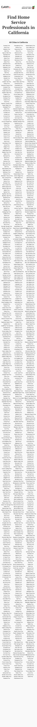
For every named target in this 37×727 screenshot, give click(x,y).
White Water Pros (30, 613)
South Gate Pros (30, 394)
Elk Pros (7, 578)
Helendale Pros (18, 130)
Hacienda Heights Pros (18, 108)
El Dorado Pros (6, 562)
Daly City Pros (6, 479)
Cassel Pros (6, 345)
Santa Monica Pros (30, 315)
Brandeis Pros (6, 233)
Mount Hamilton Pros (18, 503)
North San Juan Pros (18, 568)
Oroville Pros (18, 625)
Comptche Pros (6, 423)
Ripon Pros (30, 188)
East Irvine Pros (6, 548)
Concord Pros (6, 427)
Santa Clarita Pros (30, 307)
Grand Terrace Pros (18, 74)
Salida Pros (30, 224)
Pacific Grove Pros (18, 631)
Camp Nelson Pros (6, 300)
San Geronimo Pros (30, 253)
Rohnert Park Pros (30, 199)
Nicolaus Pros (18, 551)
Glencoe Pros (18, 54)
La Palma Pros (18, 253)
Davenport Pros (6, 486)
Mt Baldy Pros (18, 515)
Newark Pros (18, 535)
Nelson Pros (18, 528)
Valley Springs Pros (30, 539)
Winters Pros (30, 638)
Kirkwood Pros (18, 231)
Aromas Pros (6, 119)
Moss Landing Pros (18, 499)
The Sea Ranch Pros (30, 472)
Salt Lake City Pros (30, 228)
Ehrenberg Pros (6, 555)
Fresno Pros (7, 665)
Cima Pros (6, 387)
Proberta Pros (30, 127)
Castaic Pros (7, 347)
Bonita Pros (6, 219)
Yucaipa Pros (30, 669)
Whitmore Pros (30, 616)
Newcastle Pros (18, 541)
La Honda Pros (18, 246)
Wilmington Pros (30, 629)
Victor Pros (30, 555)
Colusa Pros (7, 421)
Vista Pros (30, 566)
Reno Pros (30, 166)
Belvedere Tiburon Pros (7, 175)
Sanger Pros (30, 300)
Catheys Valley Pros (6, 356)
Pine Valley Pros (30, 71)
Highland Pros (18, 143)
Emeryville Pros (6, 588)
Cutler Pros (6, 474)
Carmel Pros (7, 329)
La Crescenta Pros (18, 240)
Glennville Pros (18, 63)
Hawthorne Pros (18, 123)
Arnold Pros (7, 118)
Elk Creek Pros (6, 580)
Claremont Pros (6, 392)
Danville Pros (6, 483)
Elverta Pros (7, 586)
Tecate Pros (30, 459)
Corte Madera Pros (6, 441)
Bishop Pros (7, 203)
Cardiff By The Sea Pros (7, 325)
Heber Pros (18, 128)
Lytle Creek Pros (18, 381)
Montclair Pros (18, 475)
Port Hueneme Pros (30, 110)
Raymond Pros (30, 150)
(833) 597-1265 (26, 8)
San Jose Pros (30, 259)
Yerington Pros (30, 656)
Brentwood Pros (7, 240)
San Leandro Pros (30, 264)
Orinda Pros (18, 618)
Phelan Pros (30, 58)
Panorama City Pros (18, 656)
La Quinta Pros (18, 257)
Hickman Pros (18, 141)
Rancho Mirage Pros (30, 141)
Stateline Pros (30, 412)
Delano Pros (7, 495)
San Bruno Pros (30, 239)
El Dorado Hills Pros (6, 564)
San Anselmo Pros (30, 233)
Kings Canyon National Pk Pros (20, 228)
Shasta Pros (30, 344)
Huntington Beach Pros (18, 165)
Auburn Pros (7, 136)
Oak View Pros (18, 580)
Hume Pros (18, 163)
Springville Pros (30, 405)
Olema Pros (18, 604)
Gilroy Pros (18, 51)
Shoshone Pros (30, 356)
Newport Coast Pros (18, 548)
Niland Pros (18, 553)
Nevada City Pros (18, 530)
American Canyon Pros (6, 85)
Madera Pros (18, 385)
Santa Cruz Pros (30, 309)
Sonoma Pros (30, 385)
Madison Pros (18, 387)
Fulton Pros (6, 669)
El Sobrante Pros (7, 577)
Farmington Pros (7, 618)
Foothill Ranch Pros (6, 640)
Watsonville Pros (30, 584)
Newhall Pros (18, 542)
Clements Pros (6, 403)
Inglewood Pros (18, 181)
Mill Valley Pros (18, 447)
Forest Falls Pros (7, 642)
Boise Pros (6, 215)
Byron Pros (6, 271)
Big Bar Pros (7, 192)
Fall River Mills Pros (6, 613)
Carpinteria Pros (7, 336)
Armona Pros (6, 116)
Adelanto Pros (6, 49)
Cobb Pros (6, 412)
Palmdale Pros (18, 645)
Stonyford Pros (30, 423)
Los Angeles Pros (18, 358)
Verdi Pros (30, 550)
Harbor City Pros (18, 114)
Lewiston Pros (18, 315)
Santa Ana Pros (30, 302)
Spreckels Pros (30, 401)
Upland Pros (30, 524)
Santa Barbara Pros (30, 304)
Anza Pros (6, 101)
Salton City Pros (30, 230)
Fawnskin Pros (6, 620)
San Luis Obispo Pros (30, 271)
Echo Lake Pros (6, 550)
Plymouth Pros (30, 96)
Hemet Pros (18, 132)
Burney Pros (7, 264)
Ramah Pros (30, 132)
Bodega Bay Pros (7, 212)
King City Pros (18, 224)
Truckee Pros (30, 503)
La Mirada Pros (18, 251)
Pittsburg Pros (30, 80)
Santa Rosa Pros (30, 320)
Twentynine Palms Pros (30, 513)
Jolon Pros (18, 206)
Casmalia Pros (6, 342)
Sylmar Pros (30, 448)
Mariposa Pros (18, 405)
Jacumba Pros (18, 195)
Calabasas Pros (6, 277)
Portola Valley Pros (30, 116)
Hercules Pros (18, 136)
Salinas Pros (30, 226)
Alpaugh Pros (6, 69)
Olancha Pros (18, 600)
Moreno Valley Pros (18, 490)
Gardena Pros (6, 678)
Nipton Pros (18, 557)
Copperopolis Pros (6, 430)
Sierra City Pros (30, 358)
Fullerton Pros (6, 667)
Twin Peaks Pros (30, 517)
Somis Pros (30, 383)
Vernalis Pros (30, 553)
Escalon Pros (6, 597)
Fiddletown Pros (6, 625)
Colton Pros (6, 418)
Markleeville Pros (18, 407)
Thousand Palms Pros (30, 479)
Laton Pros (18, 296)
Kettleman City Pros (18, 221)
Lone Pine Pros (18, 347)
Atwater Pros (6, 132)
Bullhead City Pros (6, 259)
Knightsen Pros (18, 235)
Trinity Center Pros (30, 499)
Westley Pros (30, 604)
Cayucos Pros (6, 358)
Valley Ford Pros (30, 537)
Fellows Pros (7, 622)
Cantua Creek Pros (6, 315)
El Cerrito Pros (6, 560)
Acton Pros (6, 47)
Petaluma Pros (30, 56)
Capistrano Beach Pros (6, 322)
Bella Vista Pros (6, 170)
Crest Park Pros (6, 461)
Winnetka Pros (30, 636)
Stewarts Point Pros (30, 418)
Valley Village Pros (30, 541)
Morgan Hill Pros (18, 492)
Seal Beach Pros (30, 333)
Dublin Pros (6, 532)
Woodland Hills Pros (30, 651)
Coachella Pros (6, 409)
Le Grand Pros (18, 304)
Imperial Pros (18, 172)
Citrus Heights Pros (6, 389)
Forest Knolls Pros (6, 644)
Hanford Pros (18, 112)
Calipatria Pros (6, 284)
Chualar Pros (6, 383)
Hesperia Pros (18, 139)
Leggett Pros (18, 307)
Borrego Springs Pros (6, 226)
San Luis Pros (30, 269)
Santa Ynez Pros (30, 322)
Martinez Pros (18, 412)
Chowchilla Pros (7, 381)
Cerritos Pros (6, 369)
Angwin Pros (7, 94)
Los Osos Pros (18, 367)
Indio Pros (18, 179)
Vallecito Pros (30, 532)
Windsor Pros (30, 635)
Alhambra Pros (6, 63)
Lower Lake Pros (18, 372)
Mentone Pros (18, 436)
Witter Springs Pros (30, 642)
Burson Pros (7, 266)
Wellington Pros (30, 591)
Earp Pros (6, 546)
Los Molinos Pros (18, 363)
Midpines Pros (18, 443)
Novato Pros (18, 573)
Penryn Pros (30, 51)
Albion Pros (6, 62)
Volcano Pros (30, 568)
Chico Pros (6, 376)
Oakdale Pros (18, 582)
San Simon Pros (30, 295)
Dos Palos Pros (6, 519)
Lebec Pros (18, 306)
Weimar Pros (30, 588)
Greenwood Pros (18, 87)
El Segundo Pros (7, 575)
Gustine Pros (18, 107)
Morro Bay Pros (18, 495)
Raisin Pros (30, 130)
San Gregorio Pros (30, 255)
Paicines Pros (18, 638)
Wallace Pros (30, 569)
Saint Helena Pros (30, 222)
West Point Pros (30, 598)
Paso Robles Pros (18, 671)
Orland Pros (18, 620)
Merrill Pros (18, 441)
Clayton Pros (7, 396)
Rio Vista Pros (30, 186)
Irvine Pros (18, 188)
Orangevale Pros (18, 615)
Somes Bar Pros (30, 381)
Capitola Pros (6, 324)
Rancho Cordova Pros (30, 137)
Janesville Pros (18, 201)
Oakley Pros (18, 588)
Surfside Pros (30, 447)
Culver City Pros (7, 470)
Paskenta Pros (18, 669)
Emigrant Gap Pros (6, 589)
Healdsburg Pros (18, 127)
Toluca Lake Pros (30, 483)
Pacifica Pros (18, 635)
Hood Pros (18, 155)
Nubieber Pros (18, 575)
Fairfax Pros (7, 609)
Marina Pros (18, 401)
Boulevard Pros (6, 230)
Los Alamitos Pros (18, 353)
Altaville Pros (7, 78)
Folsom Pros (7, 636)
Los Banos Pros (18, 360)
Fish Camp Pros (6, 633)
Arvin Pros (6, 127)
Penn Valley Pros (30, 47)
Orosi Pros (18, 624)
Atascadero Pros (7, 128)
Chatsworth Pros (7, 371)
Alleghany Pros (6, 67)
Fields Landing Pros (6, 627)
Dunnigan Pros (6, 539)
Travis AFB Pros (30, 495)
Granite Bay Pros (18, 76)
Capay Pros (6, 320)
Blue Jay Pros (6, 206)
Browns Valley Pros (6, 249)
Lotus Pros (18, 371)
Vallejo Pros (30, 533)
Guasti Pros (18, 99)
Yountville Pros (30, 665)
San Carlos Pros (30, 240)
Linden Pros (18, 322)
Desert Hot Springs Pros (7, 504)
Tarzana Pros (30, 457)
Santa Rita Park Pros (30, 318)
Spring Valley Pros (30, 403)
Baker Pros (6, 148)
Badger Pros (7, 146)
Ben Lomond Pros (6, 177)
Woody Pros (30, 653)
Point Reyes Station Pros (31, 101)
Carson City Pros (7, 340)
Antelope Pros (6, 98)
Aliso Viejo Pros (6, 65)
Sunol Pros (30, 443)
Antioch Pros (7, 99)
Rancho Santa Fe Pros (30, 145)
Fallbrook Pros (6, 615)
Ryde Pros (30, 219)
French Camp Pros (6, 662)
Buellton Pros (6, 255)
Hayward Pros (18, 125)
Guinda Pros (18, 103)
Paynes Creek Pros (18, 676)
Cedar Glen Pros (7, 362)
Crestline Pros (6, 463)
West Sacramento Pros (30, 600)
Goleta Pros (18, 65)
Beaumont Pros (6, 165)
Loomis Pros (18, 351)
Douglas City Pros (6, 522)
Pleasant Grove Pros (30, 90)
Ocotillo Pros (18, 597)
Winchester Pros (30, 633)
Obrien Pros (18, 591)
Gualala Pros (18, 98)
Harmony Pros (18, 116)
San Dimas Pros (30, 246)
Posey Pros (30, 118)
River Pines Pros (30, 190)
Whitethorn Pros (30, 615)
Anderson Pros (6, 89)
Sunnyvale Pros (30, 441)
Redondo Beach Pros (30, 157)
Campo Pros (7, 306)
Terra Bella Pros (30, 470)
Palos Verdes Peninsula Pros (20, 654)
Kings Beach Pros (18, 226)
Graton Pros (18, 80)
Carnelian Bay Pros (6, 334)
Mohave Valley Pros (18, 466)
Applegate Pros (6, 107)
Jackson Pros (18, 193)
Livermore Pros (18, 329)
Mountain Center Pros (18, 510)
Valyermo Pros (30, 542)
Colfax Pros (6, 414)
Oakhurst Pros (18, 584)
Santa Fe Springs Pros (30, 311)
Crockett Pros (6, 466)
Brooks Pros (7, 248)
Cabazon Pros (6, 273)
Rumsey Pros (30, 213)
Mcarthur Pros (18, 419)
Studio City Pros (30, 427)
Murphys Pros (18, 517)
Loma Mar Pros (18, 342)
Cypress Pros (6, 475)
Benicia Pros (7, 179)
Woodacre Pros (30, 644)
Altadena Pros (6, 76)
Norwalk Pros (18, 571)
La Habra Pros (18, 244)
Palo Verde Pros (18, 651)
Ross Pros (30, 206)
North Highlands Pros (18, 560)
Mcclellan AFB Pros (18, 421)
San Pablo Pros (30, 284)
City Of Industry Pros (7, 391)
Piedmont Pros (30, 63)
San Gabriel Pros (30, 251)
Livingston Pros (18, 331)
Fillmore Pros (6, 629)
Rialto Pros (30, 174)
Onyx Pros (18, 609)
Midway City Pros (18, 445)
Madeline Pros (18, 383)
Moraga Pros (18, 488)
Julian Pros (18, 210)
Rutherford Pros (30, 217)
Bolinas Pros (7, 217)
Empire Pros (7, 591)
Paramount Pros (18, 662)
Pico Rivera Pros (30, 62)
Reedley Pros (30, 165)
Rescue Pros (30, 170)
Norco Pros (18, 559)
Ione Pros (18, 186)
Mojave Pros (18, 468)
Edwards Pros (6, 553)
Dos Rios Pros (6, 521)
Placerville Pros (30, 85)
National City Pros (18, 522)
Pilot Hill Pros (30, 67)
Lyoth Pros (18, 380)
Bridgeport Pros (6, 242)
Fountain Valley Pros (7, 656)
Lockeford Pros (18, 334)
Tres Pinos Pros (30, 497)
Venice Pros (30, 546)
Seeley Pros (30, 340)
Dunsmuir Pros (6, 541)
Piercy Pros (30, 65)
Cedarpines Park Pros (6, 365)
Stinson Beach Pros (30, 419)
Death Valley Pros (6, 490)
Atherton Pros (6, 130)
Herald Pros (18, 134)
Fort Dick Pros (6, 653)
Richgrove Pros (30, 175)
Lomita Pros (18, 344)
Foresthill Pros (6, 647)
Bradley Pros (7, 231)
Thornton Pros (30, 475)
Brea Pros (6, 239)
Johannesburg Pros (18, 204)
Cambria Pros (6, 293)
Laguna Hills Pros (18, 266)
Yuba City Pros (30, 667)
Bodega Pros (7, 210)
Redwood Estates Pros (30, 161)
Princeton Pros (30, 125)
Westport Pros (30, 609)
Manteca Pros (18, 394)
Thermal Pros (30, 474)
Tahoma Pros (30, 454)
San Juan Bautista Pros (30, 260)
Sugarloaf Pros (30, 428)
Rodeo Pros (30, 197)
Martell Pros (18, 410)
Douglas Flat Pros (6, 524)
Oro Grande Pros (18, 622)
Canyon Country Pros (6, 318)
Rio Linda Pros (30, 183)
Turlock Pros (30, 508)
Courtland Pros (6, 450)
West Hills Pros (30, 595)
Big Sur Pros (7, 199)
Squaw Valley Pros (30, 407)
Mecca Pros (18, 428)
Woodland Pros (30, 649)
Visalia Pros (30, 564)
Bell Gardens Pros (6, 168)
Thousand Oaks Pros (30, 477)
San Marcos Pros (30, 275)
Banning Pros (6, 155)
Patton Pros (18, 673)
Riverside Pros (30, 193)
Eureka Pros (7, 604)
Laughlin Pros (18, 298)
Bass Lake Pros (6, 163)
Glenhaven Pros (18, 60)
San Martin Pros (30, 278)
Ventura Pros (30, 548)
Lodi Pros (18, 338)
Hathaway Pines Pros (18, 119)
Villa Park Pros (30, 560)
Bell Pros (6, 166)
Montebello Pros (18, 477)
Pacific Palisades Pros (18, 633)
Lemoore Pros (18, 313)
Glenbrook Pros (18, 52)
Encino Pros (7, 595)
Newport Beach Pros (18, 546)
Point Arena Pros (30, 98)
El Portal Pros (6, 573)
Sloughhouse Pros (30, 367)
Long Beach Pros (18, 349)
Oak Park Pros (18, 578)
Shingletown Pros (30, 354)
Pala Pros (18, 640)
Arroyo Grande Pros (7, 121)
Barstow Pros (6, 161)
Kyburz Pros (18, 237)
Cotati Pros (6, 445)
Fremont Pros (6, 660)
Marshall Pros (18, 409)
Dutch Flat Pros (6, 542)
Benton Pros (7, 181)
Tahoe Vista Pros (30, 452)
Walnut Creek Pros (30, 573)
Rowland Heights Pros (30, 212)
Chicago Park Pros (6, 374)
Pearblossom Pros (18, 678)
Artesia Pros (7, 123)
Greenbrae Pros (18, 83)
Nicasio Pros (18, 550)
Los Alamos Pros (18, 354)
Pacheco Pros (18, 629)
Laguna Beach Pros (18, 264)
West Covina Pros (30, 593)
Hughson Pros (18, 161)
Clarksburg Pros (7, 394)
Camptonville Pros (6, 309)
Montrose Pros (18, 485)
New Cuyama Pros (18, 533)
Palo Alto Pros (18, 647)
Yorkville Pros (30, 663)
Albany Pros (7, 60)
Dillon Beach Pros (6, 512)
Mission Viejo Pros (18, 461)
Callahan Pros (6, 287)
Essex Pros (6, 602)
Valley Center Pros (30, 535)
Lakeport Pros (18, 280)
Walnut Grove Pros (30, 575)
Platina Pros (30, 87)
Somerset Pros (30, 380)
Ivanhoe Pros (18, 192)
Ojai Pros (18, 598)
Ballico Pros (6, 154)
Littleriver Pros (18, 325)
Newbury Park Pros (18, 539)
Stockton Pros (30, 421)
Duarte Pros (7, 530)
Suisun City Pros (30, 430)
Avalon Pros (7, 137)
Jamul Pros (18, 199)
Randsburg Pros (30, 148)
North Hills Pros (18, 562)
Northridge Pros (18, 569)
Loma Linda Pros (18, 340)
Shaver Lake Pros (30, 347)
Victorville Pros (30, 557)
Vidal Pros (30, 559)
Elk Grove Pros (6, 582)
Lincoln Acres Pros (18, 320)
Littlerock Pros (18, 327)
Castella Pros (7, 349)
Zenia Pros (30, 676)
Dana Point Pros (7, 481)
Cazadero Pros (6, 360)
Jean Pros (18, 203)
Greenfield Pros (18, 85)
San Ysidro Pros (30, 296)
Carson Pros (7, 338)
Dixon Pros (6, 515)
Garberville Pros (7, 673)
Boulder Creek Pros (6, 228)
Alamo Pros (6, 58)
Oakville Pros (18, 589)
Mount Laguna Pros (18, 506)
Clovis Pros (6, 407)
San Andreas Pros (30, 231)
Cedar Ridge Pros (7, 363)
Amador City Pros (6, 81)
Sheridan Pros (30, 349)
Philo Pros (30, 60)
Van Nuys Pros (30, 544)
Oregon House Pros (18, 616)
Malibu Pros (18, 389)
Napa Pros (18, 521)
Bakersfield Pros (7, 150)
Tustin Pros (30, 510)
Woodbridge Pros (30, 645)
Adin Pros (6, 51)
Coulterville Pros (7, 448)
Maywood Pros (18, 418)
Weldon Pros (30, 589)
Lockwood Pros (18, 336)
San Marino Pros (30, 277)
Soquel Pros (30, 389)
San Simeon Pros (30, 293)
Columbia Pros (6, 419)
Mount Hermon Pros (18, 504)
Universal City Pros (30, 522)
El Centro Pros (6, 559)
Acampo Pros (6, 45)
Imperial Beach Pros (18, 174)
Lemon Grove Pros (18, 311)
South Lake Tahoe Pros (30, 396)
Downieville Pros (7, 528)
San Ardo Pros (30, 235)
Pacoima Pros (18, 636)
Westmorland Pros (30, 607)
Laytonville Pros (18, 302)
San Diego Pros (30, 244)
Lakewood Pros (18, 286)
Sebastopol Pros (30, 338)
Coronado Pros (6, 439)
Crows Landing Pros (6, 468)
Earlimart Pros (6, 544)
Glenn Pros (18, 62)
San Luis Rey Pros (30, 273)
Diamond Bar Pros (6, 508)
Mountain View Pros (18, 513)
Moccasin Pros (18, 463)
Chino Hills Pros (6, 380)
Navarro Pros (18, 524)
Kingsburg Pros (18, 230)
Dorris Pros (6, 517)
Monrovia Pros (18, 472)
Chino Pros (6, 378)
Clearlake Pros (6, 398)
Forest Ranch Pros (6, 645)
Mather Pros (18, 414)
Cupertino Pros (6, 472)
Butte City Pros (6, 268)
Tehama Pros (30, 463)
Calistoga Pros (6, 286)
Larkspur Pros (18, 293)
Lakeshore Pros (18, 282)
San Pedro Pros (30, 286)
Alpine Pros (6, 71)
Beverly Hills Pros (6, 188)
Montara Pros (18, 474)
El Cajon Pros (6, 557)
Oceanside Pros (18, 595)
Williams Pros (30, 622)
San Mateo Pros (30, 280)
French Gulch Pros (6, 663)
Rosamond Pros (30, 201)
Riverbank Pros (30, 192)
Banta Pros (6, 157)
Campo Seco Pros (6, 307)
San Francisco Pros (30, 249)
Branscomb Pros (7, 235)
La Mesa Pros (18, 249)
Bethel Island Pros (6, 186)
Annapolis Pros (6, 96)
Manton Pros (18, 396)
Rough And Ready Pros (30, 208)
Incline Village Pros (18, 175)
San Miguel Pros (30, 282)
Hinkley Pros (18, 146)
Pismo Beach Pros (30, 78)
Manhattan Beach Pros (18, 392)
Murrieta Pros (18, 519)
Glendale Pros (18, 56)
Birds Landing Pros (6, 201)
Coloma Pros (7, 416)
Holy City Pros (18, 152)
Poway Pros (30, 121)
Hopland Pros (18, 157)
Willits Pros (30, 624)
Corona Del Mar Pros (7, 437)
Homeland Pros (18, 154)
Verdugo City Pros (30, 551)
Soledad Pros (30, 376)
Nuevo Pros (18, 577)
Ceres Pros (6, 367)
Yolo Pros (30, 660)
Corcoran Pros (6, 432)
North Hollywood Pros (18, 564)
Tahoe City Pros (30, 450)
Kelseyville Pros (18, 215)
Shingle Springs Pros (30, 353)
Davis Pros (6, 488)
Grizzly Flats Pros (18, 90)
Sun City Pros (30, 436)
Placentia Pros (30, 83)
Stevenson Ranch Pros (30, 414)
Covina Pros (7, 454)
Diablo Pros (6, 506)
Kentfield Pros (18, 217)
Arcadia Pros (7, 112)
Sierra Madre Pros (30, 360)
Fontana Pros (6, 638)
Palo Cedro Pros (18, 649)
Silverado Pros (30, 362)
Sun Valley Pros (30, 437)
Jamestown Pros (18, 197)
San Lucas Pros (30, 268)
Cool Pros (6, 428)
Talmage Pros (30, 456)
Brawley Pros (6, 237)
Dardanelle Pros (6, 485)
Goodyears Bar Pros (18, 69)
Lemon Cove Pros (18, 309)
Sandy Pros (30, 298)
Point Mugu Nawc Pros (30, 99)
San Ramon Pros (30, 291)
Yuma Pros (30, 673)
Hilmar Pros (18, 145)
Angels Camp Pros (6, 90)
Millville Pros (18, 450)
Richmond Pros (30, 177)
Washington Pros (30, 580)
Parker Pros (18, 663)
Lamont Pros (18, 287)
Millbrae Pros (18, 448)
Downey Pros (6, 526)
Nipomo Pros (18, 555)
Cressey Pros (6, 459)
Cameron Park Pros (6, 295)
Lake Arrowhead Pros (18, 271)
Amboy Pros (7, 83)
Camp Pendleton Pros (6, 302)
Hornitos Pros (18, 159)
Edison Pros (6, 551)
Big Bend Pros (6, 197)
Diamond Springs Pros (6, 510)
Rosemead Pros (30, 203)
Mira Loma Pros (18, 456)
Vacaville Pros (30, 528)
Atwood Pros (7, 134)
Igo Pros (18, 170)
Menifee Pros (18, 432)
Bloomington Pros (6, 204)
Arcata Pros (7, 114)
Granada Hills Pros (18, 72)
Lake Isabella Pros (18, 278)
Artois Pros (6, 125)
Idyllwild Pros (18, 168)
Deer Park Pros (6, 492)
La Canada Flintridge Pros (19, 239)
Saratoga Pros (30, 327)
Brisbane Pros (6, 244)
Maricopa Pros (18, 400)
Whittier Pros (30, 618)
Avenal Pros (7, 139)
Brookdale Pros (6, 246)
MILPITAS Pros (18, 452)
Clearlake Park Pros (6, 401)
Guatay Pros (18, 101)
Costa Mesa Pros (7, 443)
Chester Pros (7, 372)
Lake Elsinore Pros (18, 273)
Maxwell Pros (18, 416)
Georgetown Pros (18, 45)
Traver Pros (30, 494)
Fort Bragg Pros (6, 651)
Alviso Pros (6, 80)
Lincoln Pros (18, 318)
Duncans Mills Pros (6, 537)
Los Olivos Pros (18, 365)
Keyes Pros (18, 222)
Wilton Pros (30, 631)
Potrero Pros (30, 119)
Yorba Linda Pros (30, 662)
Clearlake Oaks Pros (6, 400)
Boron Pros (6, 224)
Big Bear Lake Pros (6, 195)
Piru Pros (30, 76)
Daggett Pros (7, 477)
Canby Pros (6, 311)
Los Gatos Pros (18, 362)
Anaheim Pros (6, 87)
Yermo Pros (30, 658)
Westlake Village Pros (30, 602)
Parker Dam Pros (18, 665)
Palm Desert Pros (18, 642)
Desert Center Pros (6, 503)
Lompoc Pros (18, 345)
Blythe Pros (6, 208)
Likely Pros (18, 316)
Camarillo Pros (6, 291)
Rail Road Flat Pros (30, 128)
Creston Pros (6, 465)
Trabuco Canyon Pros (30, 490)
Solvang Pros (30, 378)
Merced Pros (18, 437)
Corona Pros (7, 436)
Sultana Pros (30, 432)
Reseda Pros (30, 172)
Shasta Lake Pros (30, 345)
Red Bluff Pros (30, 152)
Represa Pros (30, 168)
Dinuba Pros (7, 513)
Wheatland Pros (30, 611)
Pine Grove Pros (30, 69)
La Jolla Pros (18, 248)
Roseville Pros (30, 204)
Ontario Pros (18, 607)
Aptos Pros (6, 108)
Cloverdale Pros (6, 405)
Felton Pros (6, 624)
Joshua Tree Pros (18, 208)
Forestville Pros (6, 649)
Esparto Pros (7, 600)
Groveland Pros (18, 92)
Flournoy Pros (6, 635)
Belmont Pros (6, 174)
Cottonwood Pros (6, 447)
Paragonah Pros (18, 660)
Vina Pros (30, 562)
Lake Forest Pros (18, 275)
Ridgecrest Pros (30, 179)
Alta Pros (6, 72)
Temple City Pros (30, 466)
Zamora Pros (30, 674)
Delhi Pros (6, 497)
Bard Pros (6, 159)
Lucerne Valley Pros (18, 376)
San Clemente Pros (30, 242)
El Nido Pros (7, 571)
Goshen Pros (18, 71)
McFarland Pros (18, 425)
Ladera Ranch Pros (18, 260)
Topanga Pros (30, 486)
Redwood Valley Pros (30, 163)
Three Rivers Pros (30, 481)
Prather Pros (30, 123)
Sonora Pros (30, 387)
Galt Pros (6, 671)
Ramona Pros (30, 134)
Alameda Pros (6, 56)
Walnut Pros (30, 571)
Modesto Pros (18, 465)
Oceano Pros (18, 593)
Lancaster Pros (18, 289)
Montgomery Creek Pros (19, 483)
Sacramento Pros (30, 221)
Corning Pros (6, 434)
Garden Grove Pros (6, 674)
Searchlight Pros (30, 334)
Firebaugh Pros (6, 631)
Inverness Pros (18, 183)
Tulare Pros (30, 506)
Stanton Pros (30, 410)
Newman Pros (18, 544)
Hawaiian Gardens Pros (18, 121)
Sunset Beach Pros (30, 445)
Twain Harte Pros (30, 512)
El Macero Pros (6, 568)
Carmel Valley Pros (6, 331)
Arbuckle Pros (6, 110)
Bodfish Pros (7, 213)
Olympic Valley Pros (18, 606)
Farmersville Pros (6, 616)
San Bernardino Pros (30, 237)
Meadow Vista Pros (18, 427)
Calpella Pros (6, 289)
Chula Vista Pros (7, 385)
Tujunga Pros (30, 504)
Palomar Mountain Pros (18, 653)
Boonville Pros (6, 222)
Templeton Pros (30, 468)
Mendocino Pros (18, 430)
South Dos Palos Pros (30, 391)
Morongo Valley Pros (18, 494)
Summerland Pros (30, 434)
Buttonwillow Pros (6, 269)
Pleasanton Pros (30, 94)
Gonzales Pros (18, 67)
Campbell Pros (6, 304)
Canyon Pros (7, 316)
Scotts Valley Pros (30, 331)
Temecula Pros (30, 465)
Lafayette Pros (18, 262)
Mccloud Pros (18, 423)
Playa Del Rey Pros (30, 89)
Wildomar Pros (30, 620)
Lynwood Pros (18, 378)
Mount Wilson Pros (18, 508)
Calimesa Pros (6, 282)
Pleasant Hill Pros (30, 92)
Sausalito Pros (30, 329)
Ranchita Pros (30, 136)
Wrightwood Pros (30, 654)
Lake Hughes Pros (18, 277)
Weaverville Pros (30, 586)
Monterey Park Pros (18, 481)
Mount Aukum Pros (18, 501)
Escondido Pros (6, 598)
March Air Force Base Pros (19, 398)
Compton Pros (6, 425)
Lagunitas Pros (18, 269)
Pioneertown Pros (30, 74)
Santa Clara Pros (30, 306)
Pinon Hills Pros (30, 72)
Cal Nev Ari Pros (7, 275)
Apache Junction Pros (6, 103)
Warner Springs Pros (30, 577)
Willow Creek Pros (30, 625)
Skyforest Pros (30, 365)
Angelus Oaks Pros (6, 92)
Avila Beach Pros (7, 143)
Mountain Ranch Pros (18, 512)
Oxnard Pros (18, 627)
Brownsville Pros (7, 251)
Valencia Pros (30, 530)
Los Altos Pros (18, 356)
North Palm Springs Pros (19, 566)
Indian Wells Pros (18, 177)
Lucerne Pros (18, 374)
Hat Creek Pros (18, 118)
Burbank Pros (6, 260)
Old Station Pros (18, 602)
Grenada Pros (18, 89)
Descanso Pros (6, 501)
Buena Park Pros (7, 257)
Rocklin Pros (30, 195)
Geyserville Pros (18, 49)
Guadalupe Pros (18, 96)
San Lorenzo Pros (30, 266)
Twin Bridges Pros (30, 515)
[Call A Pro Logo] (5, 8)
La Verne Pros (18, 259)
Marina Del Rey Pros (18, 403)
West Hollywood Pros (30, 597)
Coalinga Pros (6, 410)
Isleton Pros (18, 190)
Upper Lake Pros (30, 526)
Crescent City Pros (6, 457)
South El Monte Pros (30, 392)
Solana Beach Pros (30, 374)
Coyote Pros (7, 456)
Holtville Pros (18, 150)
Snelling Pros (30, 371)
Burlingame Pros (7, 262)
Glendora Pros (18, 58)
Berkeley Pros (6, 183)
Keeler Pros (18, 213)
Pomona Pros (30, 105)
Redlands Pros (30, 155)
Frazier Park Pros (6, 658)
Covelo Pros (7, 452)
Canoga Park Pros (6, 313)
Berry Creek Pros (6, 184)
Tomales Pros (30, 485)
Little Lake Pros (18, 324)
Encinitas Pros (6, 593)
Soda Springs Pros (30, 372)
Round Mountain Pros (30, 210)
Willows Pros (30, 627)
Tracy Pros (30, 492)
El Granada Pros (7, 566)
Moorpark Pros (18, 486)
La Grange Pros (18, 242)
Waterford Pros (30, 582)
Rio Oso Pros (30, 184)
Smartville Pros (30, 369)
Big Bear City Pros (6, 193)
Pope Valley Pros (30, 107)
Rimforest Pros (30, 181)
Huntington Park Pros (18, 166)
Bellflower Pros (6, 172)
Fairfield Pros (6, 611)
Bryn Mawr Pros (7, 253)
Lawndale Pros (18, 300)
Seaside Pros (30, 336)
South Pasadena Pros (30, 398)
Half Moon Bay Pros (18, 110)
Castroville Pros (6, 353)
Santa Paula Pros (30, 316)
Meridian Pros (18, 439)
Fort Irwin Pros (6, 654)
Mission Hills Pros (18, 459)
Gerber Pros (18, 47)
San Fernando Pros (30, 248)
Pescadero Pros (30, 54)
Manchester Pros (18, 391)
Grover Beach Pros (18, 94)
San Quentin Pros (30, 287)
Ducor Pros (6, 533)
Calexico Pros (6, 278)
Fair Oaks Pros (6, 607)
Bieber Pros (6, 190)
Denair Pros (6, 499)
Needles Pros (18, 526)
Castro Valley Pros (6, 351)
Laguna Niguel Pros (18, 268)
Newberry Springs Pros (18, 537)
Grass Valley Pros (18, 78)
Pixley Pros (30, 81)
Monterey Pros (18, 479)
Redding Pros (30, 154)
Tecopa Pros (30, 461)
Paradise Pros (18, 658)
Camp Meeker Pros (6, 298)
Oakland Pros (18, 586)
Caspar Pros (7, 344)
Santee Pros (30, 325)
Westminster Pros (30, 606)
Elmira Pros (6, 584)
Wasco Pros (30, 578)
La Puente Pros (18, 255)
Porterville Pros (30, 114)
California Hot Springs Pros (7, 280)
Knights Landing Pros (18, 233)
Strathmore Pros (30, 425)
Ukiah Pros (30, 519)
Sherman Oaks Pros (30, 351)
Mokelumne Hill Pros (18, 470)
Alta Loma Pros (6, 74)
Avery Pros (6, 141)
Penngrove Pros (30, 49)
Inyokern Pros (18, 184)
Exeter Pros (6, 606)
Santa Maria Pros (30, 313)
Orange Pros (18, 611)
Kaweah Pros (18, 212)
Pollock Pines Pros (30, 103)
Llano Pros (18, 333)
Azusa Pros (6, 145)
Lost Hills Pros (18, 369)
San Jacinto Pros (30, 257)
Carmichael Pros (7, 333)
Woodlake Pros (30, 647)
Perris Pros (30, 52)
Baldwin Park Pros (6, 152)
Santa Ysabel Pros (30, 324)
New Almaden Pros (18, 532)
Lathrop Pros (18, 295)
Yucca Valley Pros (30, 671)
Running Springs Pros (30, 215)
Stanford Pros (30, 409)
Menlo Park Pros (18, 434)
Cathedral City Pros (6, 354)
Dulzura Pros (6, 535)
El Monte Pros (6, 569)
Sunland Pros (30, 439)
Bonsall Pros (7, 221)
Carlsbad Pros (6, 327)
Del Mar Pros (6, 494)
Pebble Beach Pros (30, 45)
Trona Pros (30, 501)
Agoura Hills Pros (6, 52)
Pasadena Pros (18, 667)
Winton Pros (30, 640)
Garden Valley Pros (6, 676)
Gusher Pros (18, 105)
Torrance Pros (30, 488)
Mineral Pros (18, 454)
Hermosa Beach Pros (18, 137)
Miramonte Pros (18, 457)
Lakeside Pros (18, 284)
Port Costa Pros (30, 108)
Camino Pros (7, 296)
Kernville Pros (18, 219)
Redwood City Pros (30, 159)
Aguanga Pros (6, 54)
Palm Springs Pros (18, 644)
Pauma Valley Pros (18, 674)
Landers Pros (18, 291)
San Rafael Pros (30, 289)
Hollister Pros (18, 148)
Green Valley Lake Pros (18, 81)
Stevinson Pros (30, 416)
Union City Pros (30, 521)
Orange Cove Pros (18, 613)
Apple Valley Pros (6, 105)
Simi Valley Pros (30, 363)
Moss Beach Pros (18, 497)
